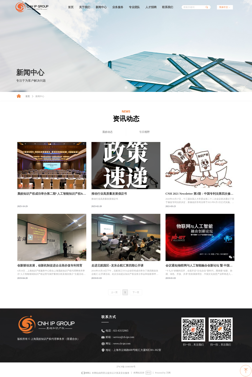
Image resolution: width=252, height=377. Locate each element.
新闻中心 (39, 96)
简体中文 (223, 7)
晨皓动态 (107, 132)
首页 (27, 96)
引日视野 (144, 132)
